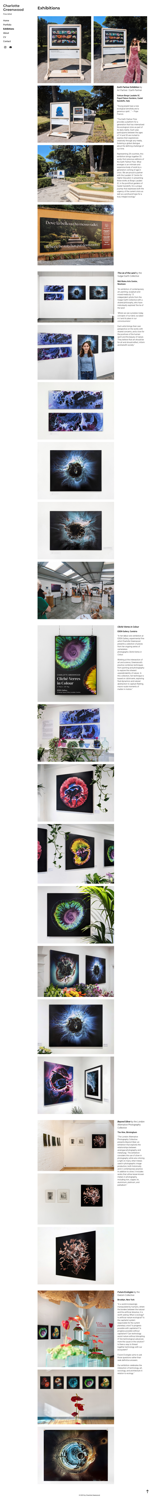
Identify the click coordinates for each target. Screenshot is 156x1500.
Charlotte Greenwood (13, 7)
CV (4, 37)
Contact (7, 41)
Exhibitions (8, 28)
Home (6, 20)
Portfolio (7, 24)
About (6, 32)
